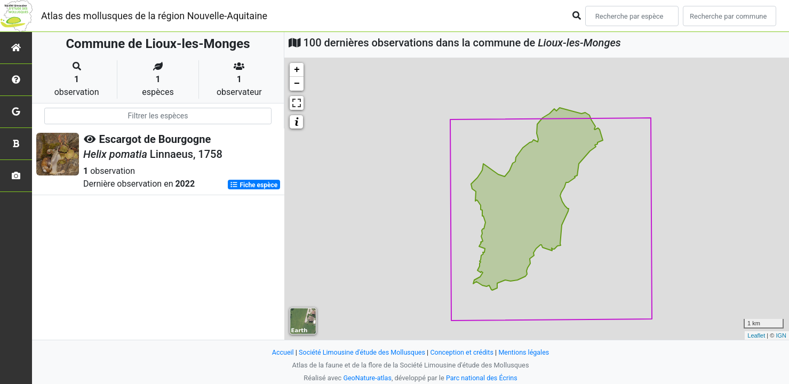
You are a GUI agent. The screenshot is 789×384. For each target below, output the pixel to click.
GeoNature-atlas (367, 378)
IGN (781, 335)
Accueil (280, 352)
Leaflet (756, 335)
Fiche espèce (253, 184)
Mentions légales (526, 352)
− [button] (297, 83)
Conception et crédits (463, 352)
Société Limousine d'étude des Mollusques (361, 352)
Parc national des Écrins (482, 378)
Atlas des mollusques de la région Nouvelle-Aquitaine (154, 15)
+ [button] (297, 69)
